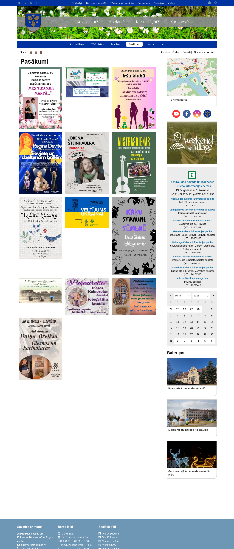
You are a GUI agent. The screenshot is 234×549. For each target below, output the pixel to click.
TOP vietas (97, 44)
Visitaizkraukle (110, 541)
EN (30, 3)
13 (191, 322)
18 (177, 328)
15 (205, 322)
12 (184, 322)
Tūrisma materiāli (96, 3)
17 (170, 328)
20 (191, 328)
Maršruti (116, 44)
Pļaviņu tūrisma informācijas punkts (192, 220)
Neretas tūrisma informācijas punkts (192, 256)
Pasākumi (134, 44)
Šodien (176, 52)
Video (171, 3)
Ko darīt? (117, 21)
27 (191, 309)
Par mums (144, 3)
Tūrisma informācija (122, 3)
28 (198, 309)
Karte (151, 44)
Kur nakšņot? (147, 21)
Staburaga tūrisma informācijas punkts (192, 242)
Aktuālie (165, 52)
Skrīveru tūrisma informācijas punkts (192, 231)
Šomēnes (199, 52)
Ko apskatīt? (87, 21)
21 (198, 328)
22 (205, 328)
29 (205, 334)
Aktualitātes (77, 44)
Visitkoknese (109, 544)
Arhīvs (210, 52)
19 (184, 328)
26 (184, 309)
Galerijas (159, 3)
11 (177, 322)
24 (170, 309)
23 (211, 328)
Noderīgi (77, 3)
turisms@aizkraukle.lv (33, 544)
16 (211, 322)
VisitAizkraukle (110, 533)
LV (25, 3)
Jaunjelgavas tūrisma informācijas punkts (192, 209)
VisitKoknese (109, 537)
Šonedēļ (187, 52)
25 (177, 309)
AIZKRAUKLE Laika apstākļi (178, 536)
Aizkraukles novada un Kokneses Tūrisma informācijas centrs (192, 184)
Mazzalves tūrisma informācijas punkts (192, 267)
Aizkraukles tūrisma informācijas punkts (192, 199)
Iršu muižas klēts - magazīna (192, 278)
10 (170, 322)
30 (211, 334)
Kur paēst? (179, 21)
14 (198, 322)
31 (170, 340)
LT (35, 3)
